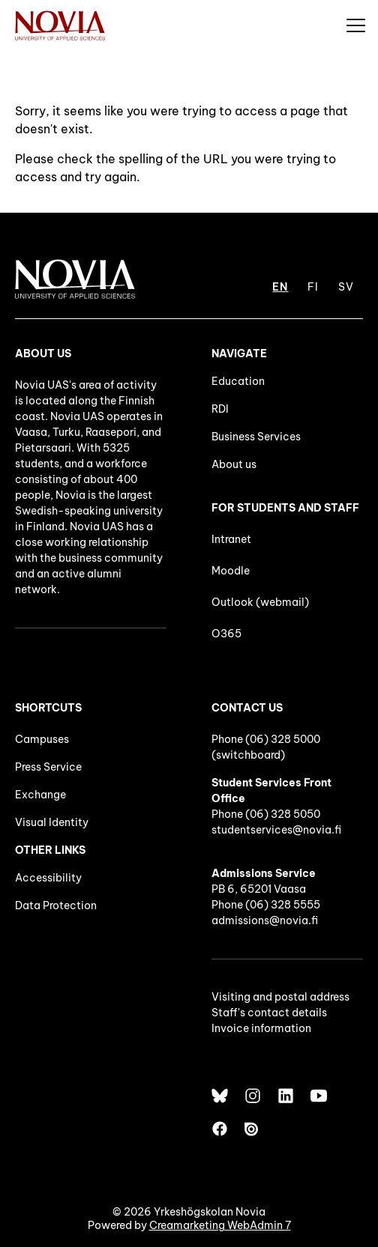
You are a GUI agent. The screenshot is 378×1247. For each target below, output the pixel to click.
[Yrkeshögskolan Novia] (60, 25)
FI (313, 287)
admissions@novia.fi (265, 920)
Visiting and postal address (281, 997)
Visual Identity (51, 822)
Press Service (48, 767)
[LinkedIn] (285, 1095)
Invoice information (261, 1028)
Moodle (231, 570)
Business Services (256, 436)
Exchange (40, 794)
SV (346, 287)
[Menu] (355, 25)
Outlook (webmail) (260, 602)
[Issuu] (252, 1128)
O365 (227, 633)
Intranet (231, 539)
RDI (220, 409)
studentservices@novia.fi (276, 830)
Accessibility (48, 878)
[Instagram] (252, 1095)
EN (280, 287)
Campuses (42, 739)
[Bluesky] (219, 1095)
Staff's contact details (269, 1012)
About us (234, 464)
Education (238, 381)
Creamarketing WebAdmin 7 (220, 1225)
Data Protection (56, 905)
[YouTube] (318, 1095)
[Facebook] (219, 1128)
